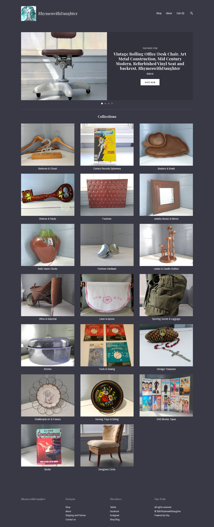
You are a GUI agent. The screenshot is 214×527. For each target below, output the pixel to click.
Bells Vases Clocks (47, 266)
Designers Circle (107, 467)
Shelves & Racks (47, 216)
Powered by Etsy (162, 515)
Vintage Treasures (166, 367)
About (169, 13)
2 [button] (105, 103)
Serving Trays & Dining (107, 417)
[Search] (191, 14)
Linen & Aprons (107, 317)
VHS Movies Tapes (166, 417)
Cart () (180, 13)
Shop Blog (115, 519)
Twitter (113, 507)
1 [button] (102, 103)
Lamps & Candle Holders (166, 266)
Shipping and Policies (76, 515)
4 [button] (112, 103)
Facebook (114, 511)
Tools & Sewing (107, 367)
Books (47, 467)
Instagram (114, 515)
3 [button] (109, 103)
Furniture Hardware (107, 266)
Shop (159, 13)
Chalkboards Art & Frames (47, 417)
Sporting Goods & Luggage (166, 317)
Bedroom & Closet (47, 166)
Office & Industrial (47, 317)
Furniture (107, 216)
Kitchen (47, 367)
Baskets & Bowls (166, 166)
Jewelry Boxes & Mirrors (166, 216)
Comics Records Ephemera (107, 166)
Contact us (71, 519)
